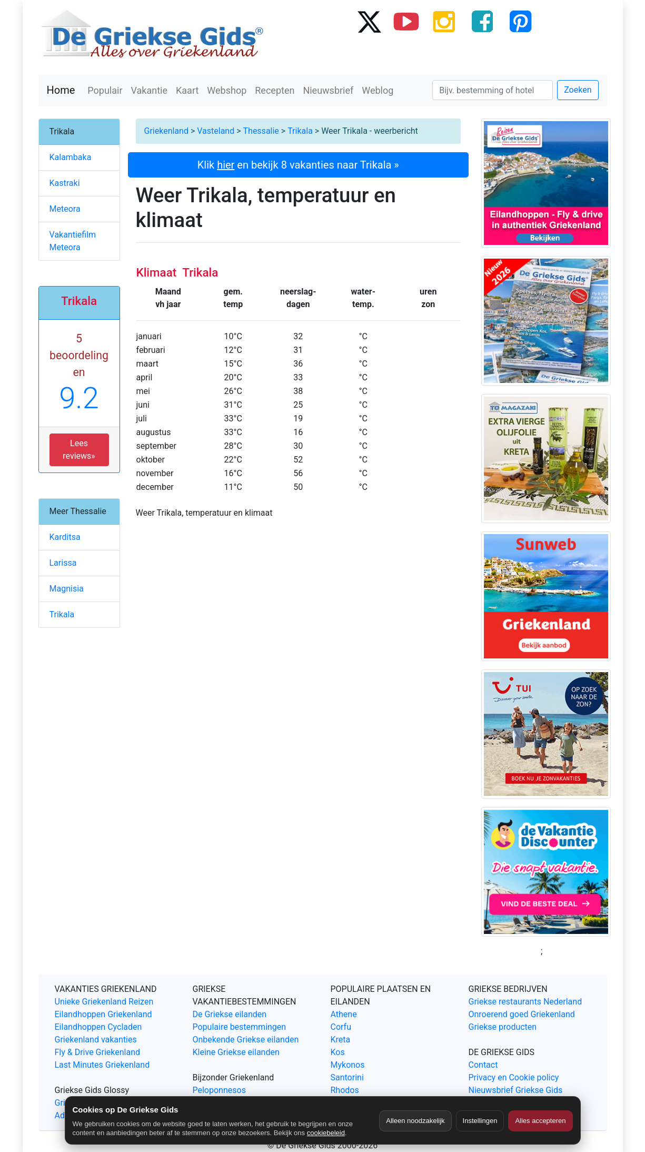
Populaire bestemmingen (239, 1027)
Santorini (347, 1077)
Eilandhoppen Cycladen (98, 1027)
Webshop (226, 90)
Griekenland (166, 131)
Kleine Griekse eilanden (236, 1052)
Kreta (341, 1040)
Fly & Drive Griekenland (98, 1052)
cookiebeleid (326, 1133)
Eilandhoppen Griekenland (103, 1014)
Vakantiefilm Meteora (72, 241)
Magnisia (66, 589)
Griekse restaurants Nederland (525, 1002)
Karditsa (65, 537)
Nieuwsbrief (328, 90)
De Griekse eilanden (230, 1014)
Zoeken (577, 90)
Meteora (65, 209)
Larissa (63, 563)
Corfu (341, 1027)
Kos (338, 1052)
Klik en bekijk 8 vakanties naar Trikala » (298, 165)
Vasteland (215, 131)
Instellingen (480, 1121)
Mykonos (348, 1065)
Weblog (377, 90)
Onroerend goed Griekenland (522, 1014)
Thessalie (261, 131)
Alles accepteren (540, 1121)
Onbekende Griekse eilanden (246, 1040)
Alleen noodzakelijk (415, 1121)
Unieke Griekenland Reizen (104, 1002)
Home (61, 90)
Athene (344, 1014)
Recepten (274, 90)
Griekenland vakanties (96, 1040)
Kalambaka (70, 157)
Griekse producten (503, 1027)
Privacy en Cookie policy (514, 1077)
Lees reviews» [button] (79, 449)
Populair (104, 90)
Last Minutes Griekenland (102, 1065)
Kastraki (64, 183)
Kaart (187, 90)
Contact (483, 1065)
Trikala (300, 131)
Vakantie (149, 90)
